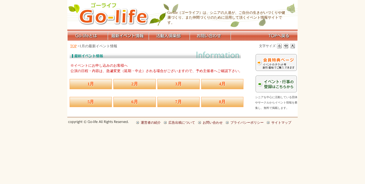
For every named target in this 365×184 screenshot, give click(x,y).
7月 (178, 101)
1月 (91, 84)
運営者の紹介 (151, 122)
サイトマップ (281, 122)
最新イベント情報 (128, 36)
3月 (178, 84)
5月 (91, 101)
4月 (222, 84)
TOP (73, 46)
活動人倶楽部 (169, 36)
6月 (134, 101)
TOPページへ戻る (264, 36)
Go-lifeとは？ (87, 36)
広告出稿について (181, 122)
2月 (134, 84)
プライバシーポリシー (247, 122)
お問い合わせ (210, 36)
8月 (222, 101)
